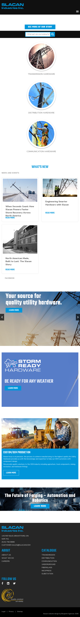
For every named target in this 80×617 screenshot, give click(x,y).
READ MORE (10, 218)
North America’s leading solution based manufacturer (40, 16)
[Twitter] (15, 584)
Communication (49, 561)
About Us (6, 555)
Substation (47, 574)
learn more (11, 473)
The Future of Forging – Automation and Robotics (40, 498)
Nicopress (46, 570)
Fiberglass (47, 567)
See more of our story (40, 27)
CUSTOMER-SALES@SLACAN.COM (16, 545)
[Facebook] (3, 584)
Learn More (14, 310)
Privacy (11, 611)
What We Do (8, 558)
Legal (3, 611)
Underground (48, 564)
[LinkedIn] (9, 584)
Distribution (48, 558)
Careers (6, 561)
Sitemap (20, 611)
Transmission (48, 555)
